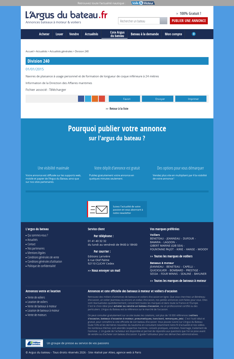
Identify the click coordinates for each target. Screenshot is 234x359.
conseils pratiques (158, 328)
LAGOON (169, 242)
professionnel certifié (178, 306)
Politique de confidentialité (42, 266)
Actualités (91, 34)
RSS (95, 99)
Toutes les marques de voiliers (173, 256)
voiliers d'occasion (150, 296)
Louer (59, 34)
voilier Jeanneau (112, 299)
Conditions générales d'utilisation (45, 261)
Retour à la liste (119, 108)
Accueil (30, 51)
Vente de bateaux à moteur (42, 306)
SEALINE (186, 274)
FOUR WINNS (169, 274)
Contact (31, 244)
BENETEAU (157, 238)
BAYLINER (200, 274)
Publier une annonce (189, 20)
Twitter (88, 99)
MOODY (203, 249)
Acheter (44, 34)
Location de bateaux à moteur (43, 310)
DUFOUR (188, 238)
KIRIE (180, 249)
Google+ (102, 99)
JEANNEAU (173, 238)
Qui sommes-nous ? (38, 235)
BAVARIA (155, 242)
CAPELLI (188, 266)
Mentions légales (36, 252)
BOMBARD (176, 270)
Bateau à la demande (145, 34)
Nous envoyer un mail (106, 270)
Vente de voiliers (36, 297)
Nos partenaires (36, 248)
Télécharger (57, 90)
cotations (149, 315)
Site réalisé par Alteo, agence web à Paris (114, 352)
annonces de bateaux (125, 296)
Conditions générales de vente (43, 257)
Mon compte (173, 34)
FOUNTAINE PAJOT (162, 249)
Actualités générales (61, 51)
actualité (185, 324)
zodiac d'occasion (145, 299)
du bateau (114, 34)
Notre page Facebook (165, 14)
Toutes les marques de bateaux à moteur (180, 280)
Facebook (81, 99)
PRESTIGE (192, 270)
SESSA (154, 274)
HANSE (190, 249)
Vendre (74, 34)
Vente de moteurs (37, 315)
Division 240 (82, 51)
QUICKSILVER (158, 270)
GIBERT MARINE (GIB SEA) (166, 245)
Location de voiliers (38, 301)
